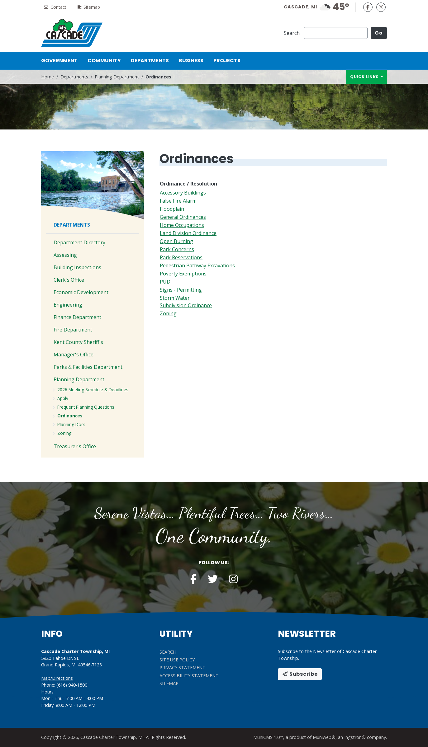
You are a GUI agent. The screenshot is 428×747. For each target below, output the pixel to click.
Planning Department (117, 77)
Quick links (365, 76)
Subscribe (300, 674)
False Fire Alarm (178, 200)
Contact (55, 7)
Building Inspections (77, 267)
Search (167, 652)
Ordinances (69, 416)
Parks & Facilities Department (88, 367)
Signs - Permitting (181, 289)
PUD (165, 281)
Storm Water (175, 297)
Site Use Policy (177, 660)
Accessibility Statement (189, 676)
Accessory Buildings (183, 192)
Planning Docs (71, 424)
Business (191, 60)
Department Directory (79, 242)
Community (104, 60)
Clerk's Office (69, 279)
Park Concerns (177, 249)
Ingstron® (355, 737)
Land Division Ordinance (188, 233)
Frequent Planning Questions (85, 407)
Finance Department (77, 317)
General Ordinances (183, 217)
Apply (62, 398)
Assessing (65, 254)
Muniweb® (324, 737)
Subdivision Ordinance (186, 305)
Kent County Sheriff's (78, 342)
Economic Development (81, 292)
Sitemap (90, 7)
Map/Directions (57, 678)
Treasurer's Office (75, 446)
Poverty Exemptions (183, 273)
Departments (150, 60)
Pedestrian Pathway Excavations (197, 265)
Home (47, 77)
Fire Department (73, 329)
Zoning (168, 313)
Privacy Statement (182, 667)
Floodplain (172, 208)
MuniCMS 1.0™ (268, 737)
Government (59, 60)
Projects (226, 60)
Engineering (68, 304)
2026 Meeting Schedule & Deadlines (92, 389)
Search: (292, 33)
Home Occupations (182, 225)
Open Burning (176, 241)
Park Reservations (181, 257)
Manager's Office (73, 354)
